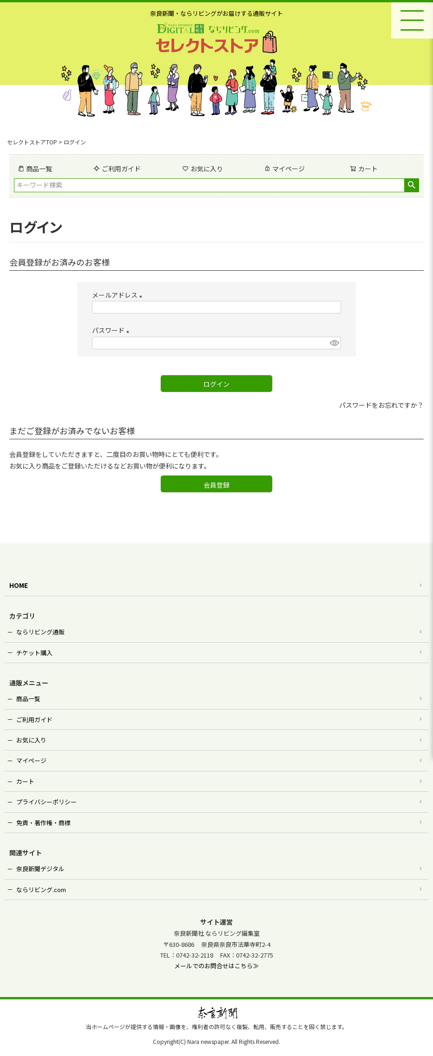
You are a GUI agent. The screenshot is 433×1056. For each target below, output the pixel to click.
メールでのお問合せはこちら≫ (216, 965)
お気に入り (202, 168)
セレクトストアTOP (32, 142)
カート (25, 781)
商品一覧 (35, 168)
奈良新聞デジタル (40, 868)
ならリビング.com (41, 889)
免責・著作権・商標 (43, 822)
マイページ (284, 168)
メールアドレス (118, 295)
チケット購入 (34, 652)
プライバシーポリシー (46, 801)
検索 (411, 185)
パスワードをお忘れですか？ (381, 405)
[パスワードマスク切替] (334, 343)
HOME (18, 585)
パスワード (112, 330)
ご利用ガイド (117, 168)
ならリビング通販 (40, 631)
